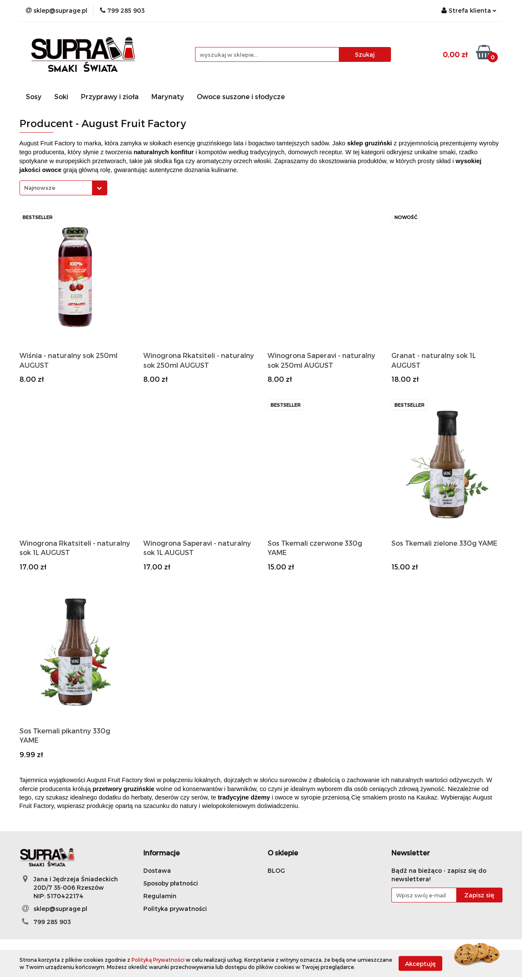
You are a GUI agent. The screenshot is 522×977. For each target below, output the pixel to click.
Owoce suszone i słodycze (241, 96)
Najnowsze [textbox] (39, 187)
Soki (61, 96)
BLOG (276, 870)
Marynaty (167, 96)
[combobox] (63, 187)
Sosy (34, 96)
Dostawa (157, 870)
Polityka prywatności (175, 908)
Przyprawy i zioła (110, 96)
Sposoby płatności (170, 883)
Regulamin (159, 895)
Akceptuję (420, 963)
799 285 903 (52, 921)
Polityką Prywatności (157, 960)
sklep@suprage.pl (60, 908)
